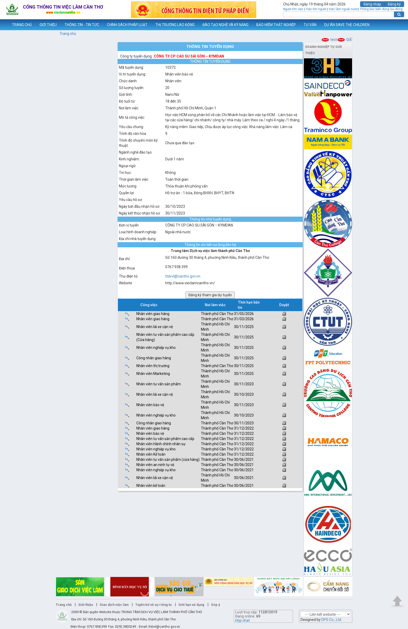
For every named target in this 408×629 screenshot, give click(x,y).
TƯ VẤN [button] (310, 25)
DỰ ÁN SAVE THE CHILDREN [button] (346, 25)
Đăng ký (394, 4)
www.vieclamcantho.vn (4, 25)
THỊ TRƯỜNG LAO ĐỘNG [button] (175, 25)
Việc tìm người (316, 9)
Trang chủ (68, 34)
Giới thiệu (85, 605)
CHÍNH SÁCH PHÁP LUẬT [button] (127, 25)
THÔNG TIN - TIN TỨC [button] (82, 25)
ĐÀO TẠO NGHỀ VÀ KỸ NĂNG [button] (225, 25)
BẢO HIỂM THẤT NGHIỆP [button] (276, 25)
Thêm (397, 25)
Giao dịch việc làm (114, 605)
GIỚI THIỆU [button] (48, 25)
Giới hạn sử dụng (191, 605)
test (336, 39)
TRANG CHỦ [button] (22, 25)
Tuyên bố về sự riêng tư (153, 605)
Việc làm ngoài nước (343, 9)
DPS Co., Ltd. (331, 620)
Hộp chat (242, 620)
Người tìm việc (293, 9)
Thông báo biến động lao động (381, 9)
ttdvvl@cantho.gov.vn (182, 276)
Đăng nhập (372, 4)
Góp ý (215, 605)
